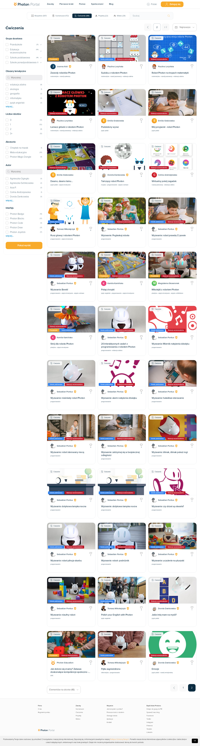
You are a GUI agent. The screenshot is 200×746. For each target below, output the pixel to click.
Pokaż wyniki (24, 245)
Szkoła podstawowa (20, 57)
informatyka (15, 98)
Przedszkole (16, 44)
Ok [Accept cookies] (195, 741)
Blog (111, 4)
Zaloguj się (172, 4)
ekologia (14, 89)
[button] (24, 44)
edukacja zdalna (18, 84)
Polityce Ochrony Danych (119, 739)
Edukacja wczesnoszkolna (18, 51)
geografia (14, 93)
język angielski (17, 102)
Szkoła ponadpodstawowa (23, 62)
